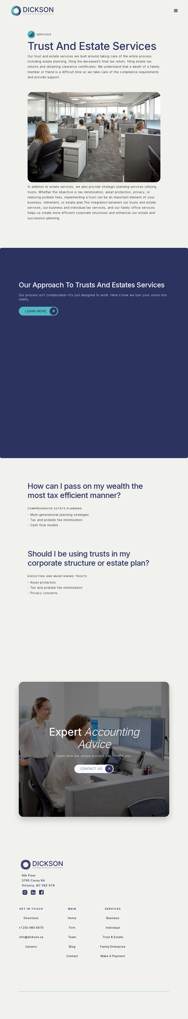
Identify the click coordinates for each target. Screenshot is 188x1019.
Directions (31, 936)
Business (113, 936)
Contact (72, 974)
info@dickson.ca (31, 955)
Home (72, 936)
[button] (174, 11)
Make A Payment (113, 974)
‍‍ (38, 898)
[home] (32, 11)
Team (72, 955)
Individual (113, 945)
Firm (72, 945)
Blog (72, 964)
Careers (31, 964)
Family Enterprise (113, 964)
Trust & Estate (113, 955)
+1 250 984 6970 (31, 945)
